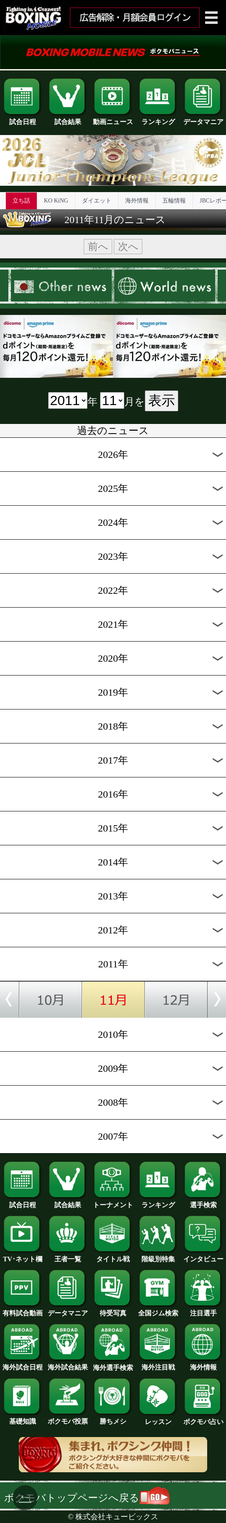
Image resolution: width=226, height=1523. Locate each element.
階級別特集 (158, 1256)
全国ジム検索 (158, 1310)
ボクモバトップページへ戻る (87, 1497)
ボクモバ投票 (67, 1418)
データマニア (203, 118)
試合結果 (67, 118)
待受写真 (113, 1310)
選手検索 (203, 1202)
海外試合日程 (22, 1364)
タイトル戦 (113, 1256)
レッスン (158, 1418)
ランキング (158, 118)
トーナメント (113, 1202)
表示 (161, 400)
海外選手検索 (113, 1364)
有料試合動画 (22, 1310)
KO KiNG (56, 201)
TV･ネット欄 (22, 1256)
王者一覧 (67, 1256)
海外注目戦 (158, 1364)
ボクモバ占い (203, 1418)
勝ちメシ (113, 1418)
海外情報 (137, 201)
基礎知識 (22, 1418)
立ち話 (21, 201)
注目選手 (203, 1310)
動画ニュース (113, 118)
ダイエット (96, 201)
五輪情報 (174, 201)
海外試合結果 (67, 1364)
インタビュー (203, 1256)
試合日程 (22, 118)
